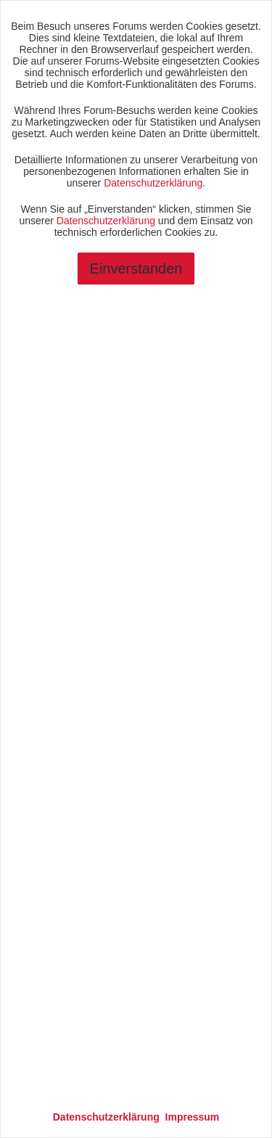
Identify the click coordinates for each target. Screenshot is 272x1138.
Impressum (192, 1117)
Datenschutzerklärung (153, 183)
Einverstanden (136, 269)
